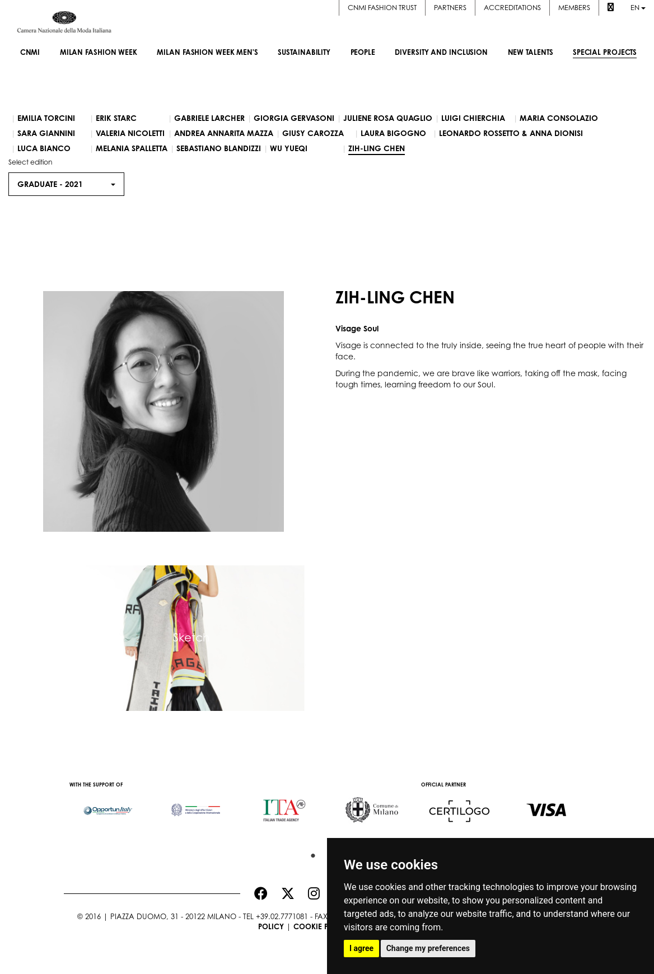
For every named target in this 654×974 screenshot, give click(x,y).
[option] (108, 805)
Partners (450, 7)
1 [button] (310, 853)
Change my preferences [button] (428, 948)
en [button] (638, 7)
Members (574, 7)
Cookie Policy (321, 926)
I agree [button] (361, 948)
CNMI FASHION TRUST (382, 7)
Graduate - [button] (66, 184)
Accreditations (512, 7)
